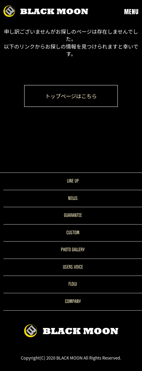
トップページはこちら (71, 96)
